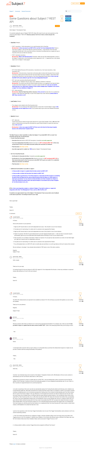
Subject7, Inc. (42, 447)
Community (17, 11)
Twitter (68, 18)
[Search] (73, 11)
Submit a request (75, 3)
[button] (62, 16)
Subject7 (11, 11)
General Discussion (26, 11)
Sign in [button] (82, 3)
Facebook (68, 16)
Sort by (78, 213)
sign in (14, 444)
